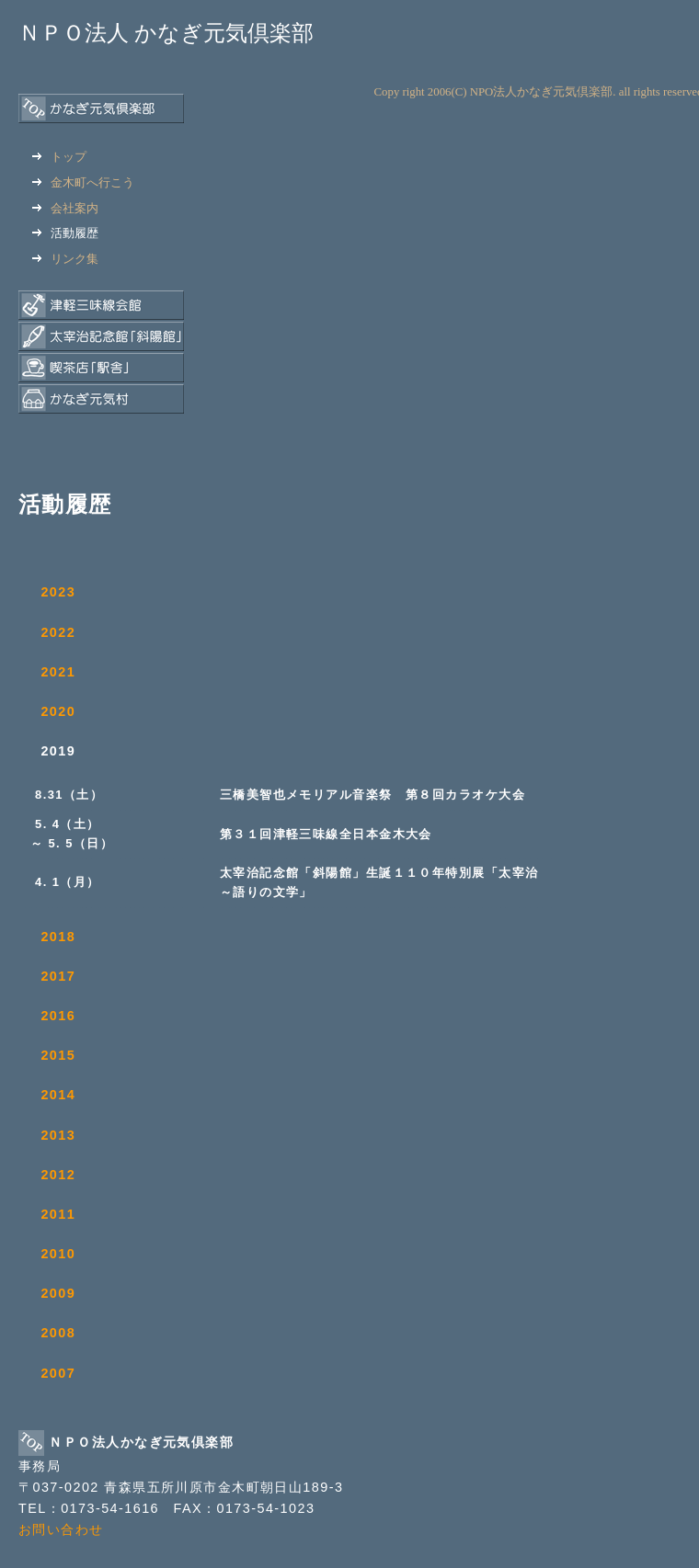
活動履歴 (65, 233)
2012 (57, 1174)
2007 (57, 1373)
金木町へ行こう (83, 182)
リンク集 (65, 259)
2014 (57, 1094)
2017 (57, 976)
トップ (59, 157)
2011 (57, 1214)
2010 (57, 1253)
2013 (57, 1135)
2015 (57, 1055)
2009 (57, 1293)
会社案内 (65, 208)
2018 (57, 936)
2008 (57, 1332)
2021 (57, 672)
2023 (57, 592)
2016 (57, 1015)
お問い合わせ (61, 1529)
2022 (57, 632)
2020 (57, 711)
